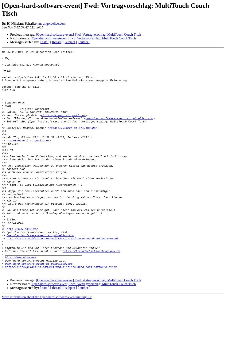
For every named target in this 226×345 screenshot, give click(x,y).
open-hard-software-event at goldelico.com (119, 132)
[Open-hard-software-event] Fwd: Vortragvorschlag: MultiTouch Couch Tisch (88, 34)
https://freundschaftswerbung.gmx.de (91, 291)
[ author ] (84, 42)
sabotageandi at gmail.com (28, 159)
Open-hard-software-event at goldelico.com (40, 272)
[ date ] (44, 42)
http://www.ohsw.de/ (22, 265)
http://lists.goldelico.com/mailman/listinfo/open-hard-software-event (62, 276)
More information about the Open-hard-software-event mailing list (47, 341)
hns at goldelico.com (52, 23)
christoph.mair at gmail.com (63, 128)
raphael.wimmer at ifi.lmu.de (72, 143)
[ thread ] (56, 42)
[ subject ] (70, 42)
